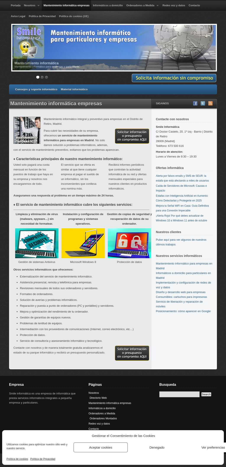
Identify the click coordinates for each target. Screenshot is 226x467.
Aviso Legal (18, 16)
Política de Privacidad (42, 459)
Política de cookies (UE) (74, 16)
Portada (16, 5)
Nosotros (31, 7)
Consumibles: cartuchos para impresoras (181, 296)
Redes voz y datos (174, 5)
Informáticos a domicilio (108, 5)
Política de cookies (17, 459)
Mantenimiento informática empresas (66, 5)
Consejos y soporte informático (36, 89)
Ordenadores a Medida (141, 7)
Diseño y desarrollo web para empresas (180, 292)
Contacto (194, 5)
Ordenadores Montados (103, 418)
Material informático (74, 89)
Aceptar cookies (100, 447)
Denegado (156, 447)
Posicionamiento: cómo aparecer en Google (183, 311)
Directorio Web (98, 397)
